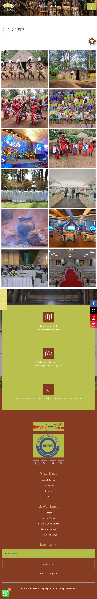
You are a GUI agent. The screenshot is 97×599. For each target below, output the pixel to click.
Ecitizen (43, 6)
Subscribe (48, 564)
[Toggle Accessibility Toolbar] (91, 41)
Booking (55, 6)
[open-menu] (91, 6)
